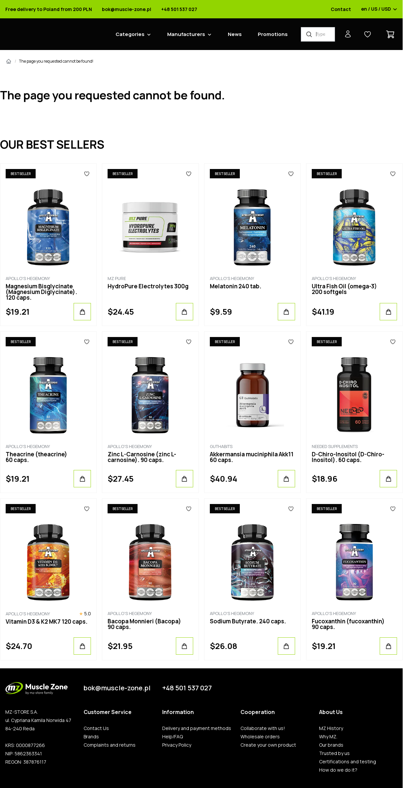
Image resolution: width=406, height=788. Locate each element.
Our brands (331, 745)
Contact (341, 9)
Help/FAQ (172, 736)
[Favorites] (87, 173)
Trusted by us (334, 753)
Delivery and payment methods (196, 728)
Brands (91, 736)
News (235, 34)
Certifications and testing (347, 761)
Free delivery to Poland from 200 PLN (48, 9)
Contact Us (96, 728)
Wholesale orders (260, 736)
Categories (130, 34)
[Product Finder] (318, 34)
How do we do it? (338, 770)
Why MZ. (328, 736)
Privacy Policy (176, 745)
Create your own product (268, 745)
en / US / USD (379, 9)
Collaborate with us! (262, 728)
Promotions (273, 34)
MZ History (331, 728)
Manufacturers (186, 34)
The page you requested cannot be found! (56, 61)
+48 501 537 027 (179, 9)
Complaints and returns (110, 745)
